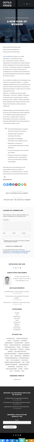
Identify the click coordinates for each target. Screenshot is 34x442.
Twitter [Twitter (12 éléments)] (26, 368)
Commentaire (6, 219)
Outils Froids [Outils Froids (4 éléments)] (24, 360)
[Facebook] (7, 183)
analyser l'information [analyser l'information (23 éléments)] (21, 338)
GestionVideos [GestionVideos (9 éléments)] (25, 347)
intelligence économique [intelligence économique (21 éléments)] (10, 353)
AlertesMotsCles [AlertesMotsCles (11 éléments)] (10, 338)
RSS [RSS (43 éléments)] (25, 366)
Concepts (17, 313)
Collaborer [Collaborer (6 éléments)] (24, 340)
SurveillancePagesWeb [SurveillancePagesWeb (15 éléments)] (11, 368)
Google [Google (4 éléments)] (6, 349)
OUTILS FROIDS (7, 4)
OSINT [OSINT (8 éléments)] (7, 360)
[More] (25, 183)
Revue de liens (17, 327)
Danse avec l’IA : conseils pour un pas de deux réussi (16, 302)
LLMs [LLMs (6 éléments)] (11, 355)
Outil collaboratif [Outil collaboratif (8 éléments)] (15, 360)
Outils (17, 320)
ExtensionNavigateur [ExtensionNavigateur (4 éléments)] (10, 347)
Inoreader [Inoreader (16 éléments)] (10, 351)
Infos (17, 314)
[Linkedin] (10, 183)
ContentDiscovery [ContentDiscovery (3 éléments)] (18, 342)
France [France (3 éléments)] (18, 347)
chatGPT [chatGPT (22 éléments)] (9, 340)
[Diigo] (13, 183)
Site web (23, 233)
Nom (4, 233)
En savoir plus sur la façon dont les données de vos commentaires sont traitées (16, 251)
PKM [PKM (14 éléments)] (23, 362)
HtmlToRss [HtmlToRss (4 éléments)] (20, 349)
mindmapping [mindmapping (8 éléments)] (26, 355)
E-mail (14, 233)
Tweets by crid (17, 379)
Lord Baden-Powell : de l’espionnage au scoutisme (16, 291)
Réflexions (17, 324)
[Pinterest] (16, 183)
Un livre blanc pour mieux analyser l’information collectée (16, 402)
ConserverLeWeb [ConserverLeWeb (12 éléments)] (9, 342)
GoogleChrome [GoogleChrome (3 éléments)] (13, 349)
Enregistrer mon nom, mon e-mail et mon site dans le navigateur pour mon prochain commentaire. (16, 241)
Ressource (17, 326)
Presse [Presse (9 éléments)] (27, 362)
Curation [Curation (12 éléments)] (27, 342)
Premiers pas (17, 322)
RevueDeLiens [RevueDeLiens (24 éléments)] (19, 366)
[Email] (19, 183)
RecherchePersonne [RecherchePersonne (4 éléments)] (23, 364)
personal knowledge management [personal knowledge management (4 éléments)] (13, 362)
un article (8, 56)
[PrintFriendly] (22, 183)
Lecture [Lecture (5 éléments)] (6, 355)
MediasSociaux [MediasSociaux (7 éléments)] (17, 355)
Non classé (17, 318)
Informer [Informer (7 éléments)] (27, 349)
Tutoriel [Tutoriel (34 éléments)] (21, 368)
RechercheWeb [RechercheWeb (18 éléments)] (11, 366)
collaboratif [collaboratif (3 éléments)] (16, 340)
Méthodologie (17, 316)
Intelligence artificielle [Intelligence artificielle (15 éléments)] (20, 351)
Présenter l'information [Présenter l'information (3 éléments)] (11, 364)
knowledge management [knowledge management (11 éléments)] (23, 353)
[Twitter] (4, 183)
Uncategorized (17, 329)
